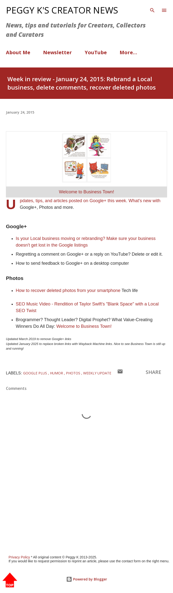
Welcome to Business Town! (86, 191)
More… (128, 52)
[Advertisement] (86, 493)
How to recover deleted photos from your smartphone (68, 290)
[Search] (152, 9)
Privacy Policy (19, 557)
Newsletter (57, 52)
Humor (57, 373)
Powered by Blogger (86, 579)
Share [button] (153, 372)
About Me (18, 52)
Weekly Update (97, 373)
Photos (73, 373)
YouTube (96, 52)
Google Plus (35, 373)
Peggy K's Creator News (62, 10)
